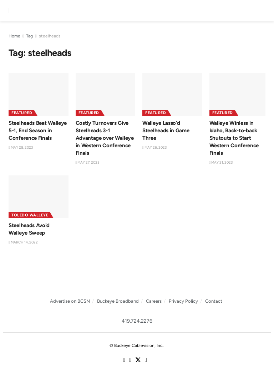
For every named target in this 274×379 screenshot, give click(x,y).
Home (14, 36)
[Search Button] (263, 10)
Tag (29, 36)
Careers (154, 301)
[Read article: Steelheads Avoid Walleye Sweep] (38, 196)
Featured (21, 113)
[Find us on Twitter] (138, 360)
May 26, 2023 (154, 147)
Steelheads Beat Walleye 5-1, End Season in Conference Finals (38, 130)
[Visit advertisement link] (137, 279)
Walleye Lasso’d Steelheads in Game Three (165, 130)
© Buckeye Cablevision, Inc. (136, 345)
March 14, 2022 (23, 242)
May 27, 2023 (88, 162)
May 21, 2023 (221, 162)
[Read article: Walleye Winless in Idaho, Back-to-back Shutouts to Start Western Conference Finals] (239, 94)
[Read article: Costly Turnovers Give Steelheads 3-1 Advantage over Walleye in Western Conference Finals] (106, 94)
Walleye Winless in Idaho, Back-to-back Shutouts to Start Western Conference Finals (234, 138)
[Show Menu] (10, 10)
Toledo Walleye (29, 215)
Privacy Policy (183, 301)
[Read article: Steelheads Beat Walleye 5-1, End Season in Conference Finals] (38, 94)
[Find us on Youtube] (146, 360)
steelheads (50, 36)
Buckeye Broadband (118, 301)
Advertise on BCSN (70, 301)
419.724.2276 (137, 321)
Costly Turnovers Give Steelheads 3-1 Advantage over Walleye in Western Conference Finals (105, 138)
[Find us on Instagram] (130, 360)
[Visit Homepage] (136, 11)
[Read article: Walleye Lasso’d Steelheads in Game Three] (172, 94)
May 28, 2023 (21, 147)
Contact (213, 301)
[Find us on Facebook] (124, 360)
